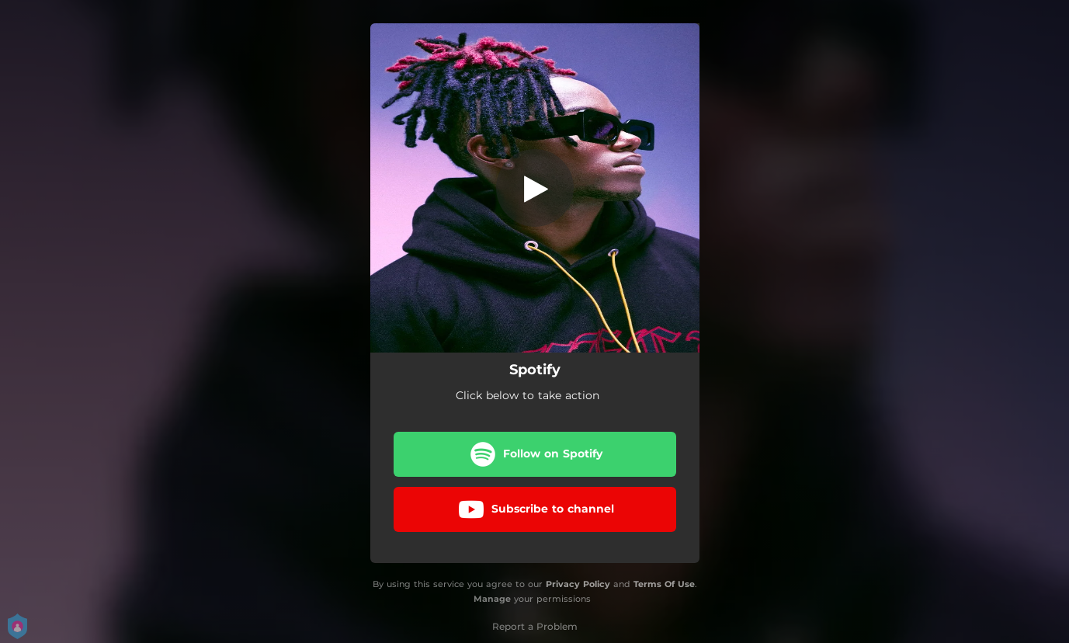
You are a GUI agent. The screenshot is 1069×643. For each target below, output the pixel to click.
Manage (492, 598)
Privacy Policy (578, 584)
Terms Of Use (664, 584)
